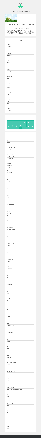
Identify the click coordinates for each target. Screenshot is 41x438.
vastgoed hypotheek (10, 403)
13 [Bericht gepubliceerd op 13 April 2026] (8, 125)
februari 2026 (9, 46)
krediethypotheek (9, 289)
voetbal (8, 412)
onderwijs (8, 318)
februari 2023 (9, 110)
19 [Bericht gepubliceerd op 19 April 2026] (32, 125)
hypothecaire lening (10, 259)
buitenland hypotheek (10, 190)
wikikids (8, 419)
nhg (7, 309)
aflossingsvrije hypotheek (11, 147)
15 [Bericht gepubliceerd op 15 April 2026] (16, 125)
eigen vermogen (9, 213)
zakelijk (8, 426)
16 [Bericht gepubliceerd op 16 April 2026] (20, 125)
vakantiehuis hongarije (10, 387)
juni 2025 (8, 60)
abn (7, 138)
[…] (31, 33)
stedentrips (8, 366)
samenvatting (9, 348)
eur (7, 218)
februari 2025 (9, 67)
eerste (8, 206)
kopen (8, 280)
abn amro (8, 140)
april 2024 (8, 85)
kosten (8, 282)
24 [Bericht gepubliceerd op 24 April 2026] (24, 126)
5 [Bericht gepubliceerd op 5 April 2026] (32, 122)
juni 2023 (8, 103)
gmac (7, 225)
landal (8, 291)
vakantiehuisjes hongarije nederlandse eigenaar (14, 389)
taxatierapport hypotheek (11, 371)
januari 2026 (8, 48)
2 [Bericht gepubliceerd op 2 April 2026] (20, 122)
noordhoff (8, 311)
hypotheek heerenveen (10, 263)
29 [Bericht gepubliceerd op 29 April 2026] (16, 128)
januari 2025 (8, 69)
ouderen (8, 321)
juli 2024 (8, 80)
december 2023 (9, 92)
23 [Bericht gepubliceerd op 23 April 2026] (20, 126)
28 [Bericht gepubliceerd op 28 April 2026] (12, 128)
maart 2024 (8, 87)
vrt (7, 414)
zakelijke (8, 428)
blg (7, 179)
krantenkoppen (9, 284)
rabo (7, 339)
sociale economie (9, 353)
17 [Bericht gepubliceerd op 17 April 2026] (24, 125)
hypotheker (8, 273)
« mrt (7, 129)
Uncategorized (22, 28)
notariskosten (9, 314)
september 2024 (9, 76)
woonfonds (8, 424)
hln (7, 236)
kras (7, 286)
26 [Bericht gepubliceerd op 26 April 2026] (32, 126)
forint (8, 222)
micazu (8, 302)
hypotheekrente (9, 268)
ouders (8, 323)
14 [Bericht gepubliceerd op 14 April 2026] (12, 125)
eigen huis (8, 211)
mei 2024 (8, 83)
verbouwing (8, 405)
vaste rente (8, 401)
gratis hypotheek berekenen (11, 229)
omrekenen (8, 316)
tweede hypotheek (9, 380)
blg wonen (8, 181)
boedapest (8, 183)
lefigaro (8, 293)
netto (7, 307)
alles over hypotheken (10, 154)
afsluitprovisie (9, 151)
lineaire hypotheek (10, 298)
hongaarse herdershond (10, 243)
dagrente (8, 193)
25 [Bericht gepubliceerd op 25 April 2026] (28, 126)
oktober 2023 (9, 96)
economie (8, 202)
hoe (7, 238)
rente (7, 344)
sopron (8, 355)
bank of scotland (9, 165)
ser (7, 350)
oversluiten (8, 328)
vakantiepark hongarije (10, 394)
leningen (8, 296)
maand (8, 300)
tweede (8, 378)
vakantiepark (9, 392)
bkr (7, 177)
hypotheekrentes (9, 270)
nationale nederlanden (10, 305)
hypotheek (8, 261)
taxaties (8, 373)
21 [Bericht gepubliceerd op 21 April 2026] (12, 126)
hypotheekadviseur (10, 266)
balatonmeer (9, 163)
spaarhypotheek (9, 357)
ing (7, 275)
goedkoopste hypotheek (10, 227)
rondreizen (8, 346)
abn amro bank (9, 142)
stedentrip (8, 364)
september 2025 (9, 55)
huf (7, 250)
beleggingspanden (9, 174)
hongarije (8, 245)
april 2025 (8, 64)
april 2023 (8, 106)
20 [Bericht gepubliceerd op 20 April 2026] (8, 126)
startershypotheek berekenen (11, 362)
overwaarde (8, 330)
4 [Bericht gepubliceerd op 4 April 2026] (28, 122)
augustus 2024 (9, 78)
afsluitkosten (9, 149)
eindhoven (8, 216)
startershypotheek (9, 360)
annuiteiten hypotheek (10, 156)
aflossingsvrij (9, 145)
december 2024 (9, 71)
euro (7, 220)
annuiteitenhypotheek (10, 158)
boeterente (8, 184)
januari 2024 (8, 90)
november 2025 (9, 51)
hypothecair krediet (10, 257)
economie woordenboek (10, 204)
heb (7, 234)
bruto (7, 188)
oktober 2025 (9, 53)
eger (7, 209)
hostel (8, 247)
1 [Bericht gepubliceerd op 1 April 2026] (16, 122)
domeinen (8, 200)
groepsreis (8, 231)
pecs (7, 334)
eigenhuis (8, 215)
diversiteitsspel (9, 199)
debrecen (8, 195)
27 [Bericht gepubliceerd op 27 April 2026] (8, 128)
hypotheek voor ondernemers (11, 264)
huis (7, 252)
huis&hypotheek (9, 254)
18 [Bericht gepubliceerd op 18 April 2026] (28, 125)
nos (7, 312)
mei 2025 (8, 62)
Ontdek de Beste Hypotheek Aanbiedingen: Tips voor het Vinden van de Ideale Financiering (20, 25)
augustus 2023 (9, 99)
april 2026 (8, 42)
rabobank (8, 341)
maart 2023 (8, 108)
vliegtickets (8, 410)
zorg (7, 430)
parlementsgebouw (10, 332)
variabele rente (9, 398)
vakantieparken (9, 396)
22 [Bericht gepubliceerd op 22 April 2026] (16, 126)
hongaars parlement (10, 241)
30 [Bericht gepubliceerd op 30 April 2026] (20, 128)
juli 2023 (8, 101)
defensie (8, 197)
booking (8, 186)
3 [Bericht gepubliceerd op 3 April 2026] (24, 122)
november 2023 (9, 94)
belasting (8, 167)
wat (7, 417)
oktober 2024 (9, 74)
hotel (7, 248)
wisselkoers (8, 421)
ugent (7, 382)
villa (7, 408)
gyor (7, 232)
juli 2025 (8, 58)
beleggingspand (9, 172)
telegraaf (8, 376)
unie (7, 385)
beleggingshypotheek (10, 170)
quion (7, 337)
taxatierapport (9, 369)
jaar (7, 277)
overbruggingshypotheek (10, 325)
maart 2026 (8, 44)
